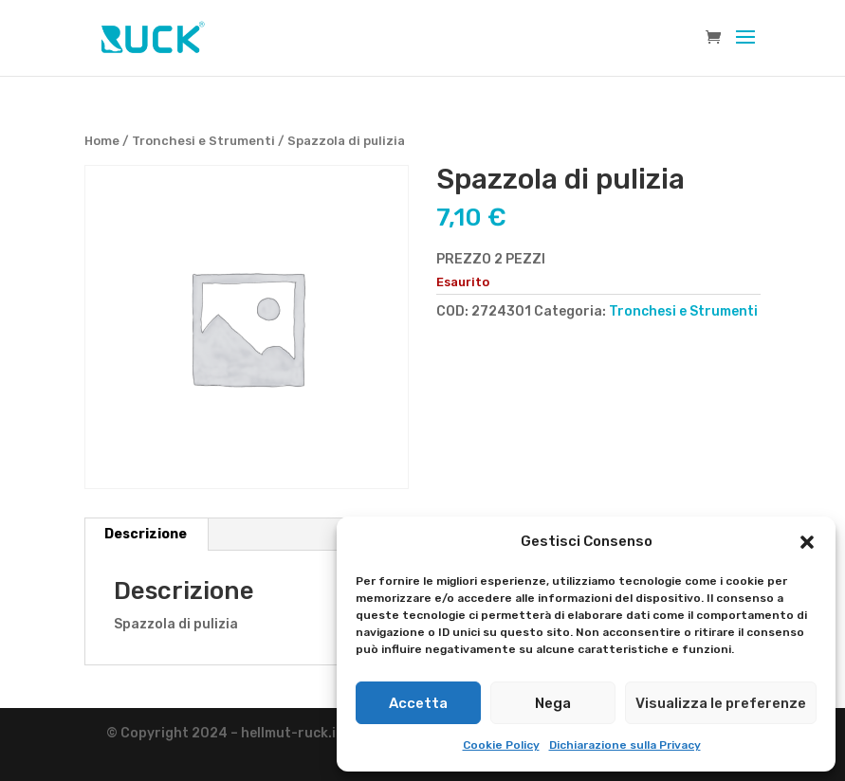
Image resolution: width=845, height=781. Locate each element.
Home (101, 141)
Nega (553, 703)
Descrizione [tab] (145, 534)
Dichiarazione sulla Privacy (625, 745)
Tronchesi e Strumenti (203, 141)
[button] (807, 542)
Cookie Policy (501, 745)
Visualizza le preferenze (720, 703)
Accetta (418, 703)
